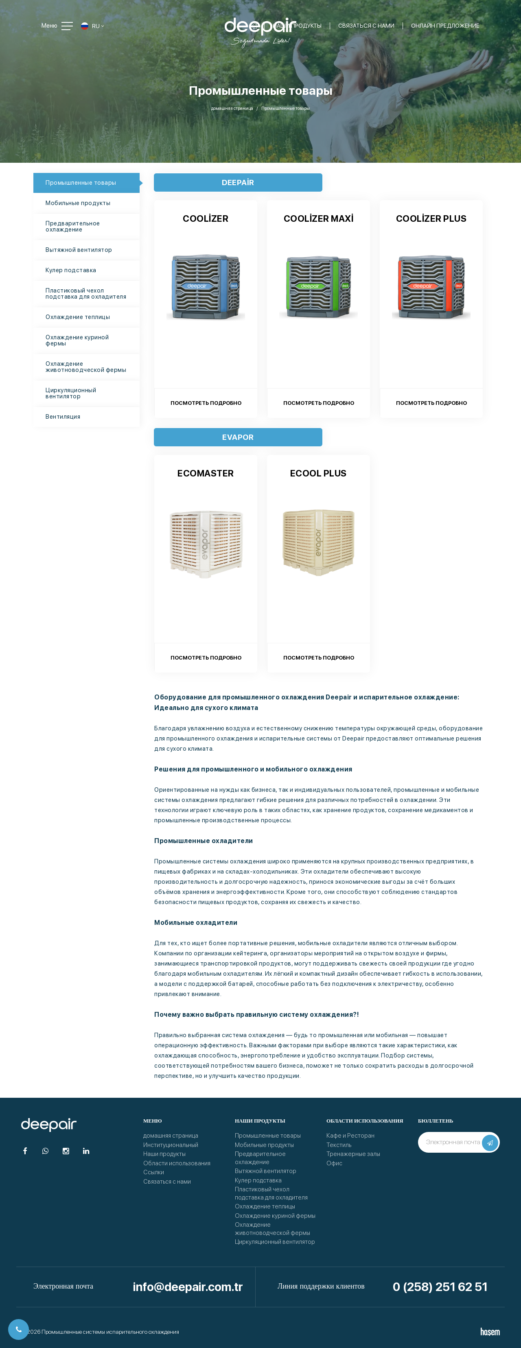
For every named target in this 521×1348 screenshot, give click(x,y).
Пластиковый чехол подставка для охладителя (86, 293)
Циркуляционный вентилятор (71, 393)
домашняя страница (232, 108)
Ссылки (153, 1172)
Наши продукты (164, 1154)
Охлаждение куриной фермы (77, 340)
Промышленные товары (81, 182)
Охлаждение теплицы (78, 317)
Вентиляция (63, 416)
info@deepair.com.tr (188, 1287)
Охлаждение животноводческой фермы (86, 367)
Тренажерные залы (353, 1154)
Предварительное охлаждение (73, 226)
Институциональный (170, 1145)
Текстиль (338, 1145)
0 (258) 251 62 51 (440, 1287)
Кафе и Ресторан (350, 1135)
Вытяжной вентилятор (79, 249)
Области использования (176, 1163)
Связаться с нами (167, 1181)
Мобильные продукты (78, 203)
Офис (334, 1163)
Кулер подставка (71, 270)
